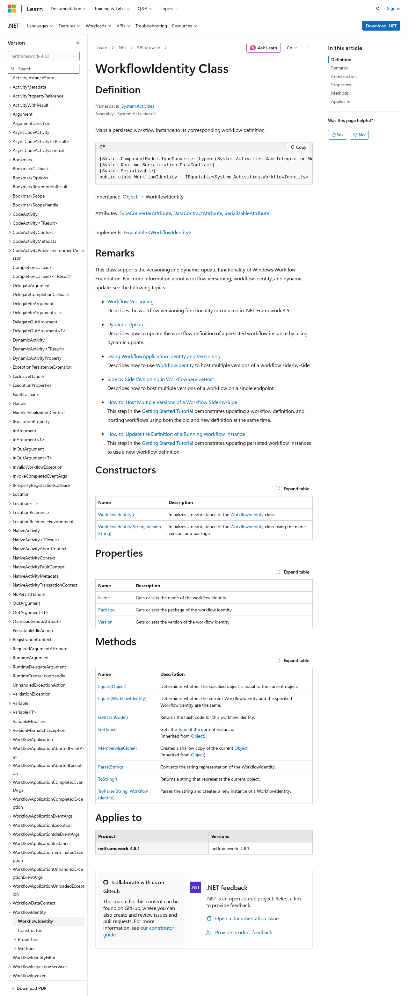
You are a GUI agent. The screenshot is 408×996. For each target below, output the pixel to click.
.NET (122, 47)
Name (104, 598)
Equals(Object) (112, 686)
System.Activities (137, 106)
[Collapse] (78, 42)
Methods (340, 93)
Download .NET (381, 26)
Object (130, 196)
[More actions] (307, 48)
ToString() (107, 779)
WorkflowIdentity (169, 232)
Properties (341, 85)
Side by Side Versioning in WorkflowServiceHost (160, 379)
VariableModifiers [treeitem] (29, 699)
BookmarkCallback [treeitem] (31, 146)
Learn (102, 47)
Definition (341, 59)
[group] (204, 168)
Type (182, 729)
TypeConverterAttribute (145, 213)
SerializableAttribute (246, 213)
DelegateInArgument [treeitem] (33, 281)
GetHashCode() (113, 717)
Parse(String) (110, 767)
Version (105, 622)
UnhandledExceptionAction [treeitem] (39, 663)
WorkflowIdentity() (116, 514)
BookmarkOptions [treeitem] (30, 156)
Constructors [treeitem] (30, 908)
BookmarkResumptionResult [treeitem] (40, 165)
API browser (148, 47)
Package (106, 610)
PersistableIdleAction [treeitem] (33, 608)
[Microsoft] (12, 8)
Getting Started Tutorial (167, 411)
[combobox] (44, 56)
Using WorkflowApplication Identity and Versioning (163, 356)
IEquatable (135, 232)
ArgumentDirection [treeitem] (31, 101)
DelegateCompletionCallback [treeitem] (41, 272)
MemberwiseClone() (117, 748)
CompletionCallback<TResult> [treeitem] (42, 254)
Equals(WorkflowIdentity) (122, 698)
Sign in (393, 8)
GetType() (107, 729)
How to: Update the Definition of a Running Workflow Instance (176, 433)
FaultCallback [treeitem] (26, 372)
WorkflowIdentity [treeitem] (35, 899)
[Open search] (378, 8)
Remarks (339, 68)
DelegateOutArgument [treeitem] (35, 300)
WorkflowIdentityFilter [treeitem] (34, 935)
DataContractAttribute (197, 213)
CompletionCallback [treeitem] (32, 245)
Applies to (341, 101)
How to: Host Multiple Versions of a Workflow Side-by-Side (172, 402)
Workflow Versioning (130, 301)
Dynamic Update (125, 324)
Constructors (344, 76)
